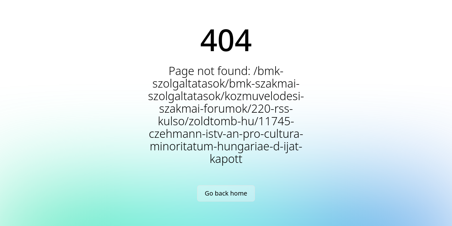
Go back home (226, 193)
